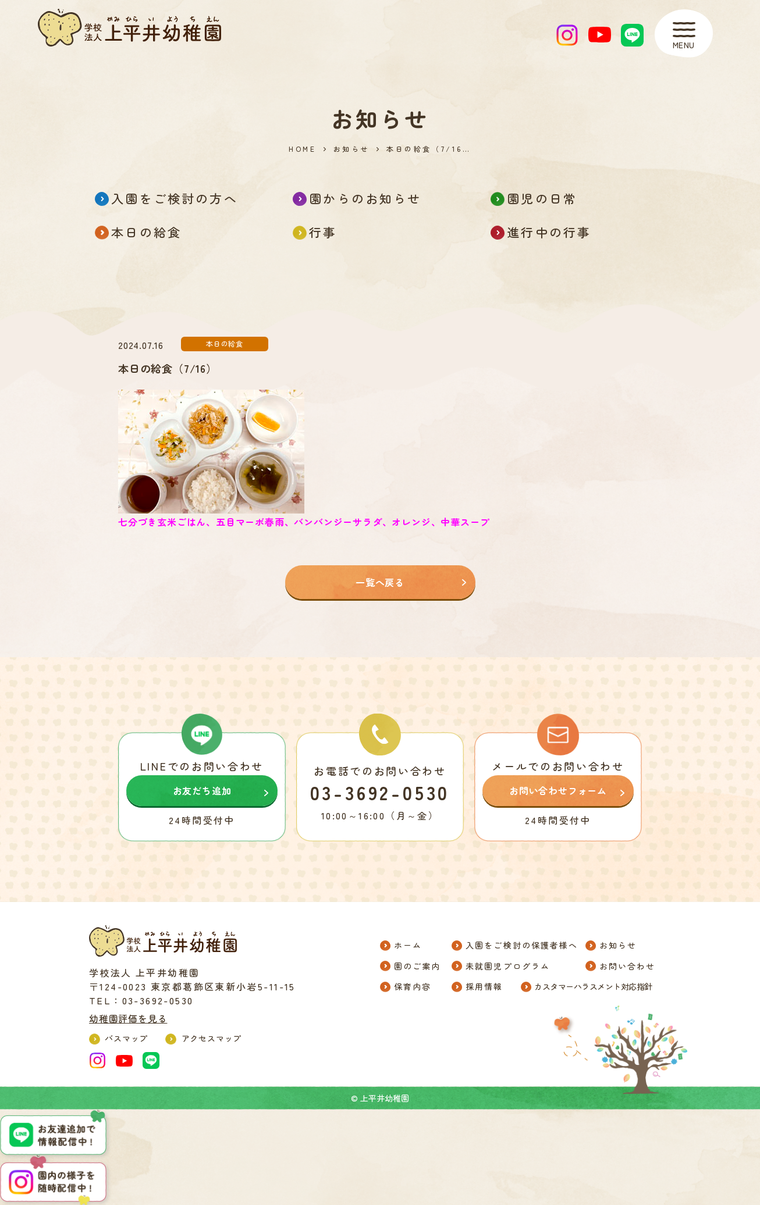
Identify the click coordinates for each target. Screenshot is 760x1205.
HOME (302, 148)
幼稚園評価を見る (128, 1018)
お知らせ (351, 148)
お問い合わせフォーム (558, 790)
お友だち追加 (202, 790)
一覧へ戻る (380, 582)
